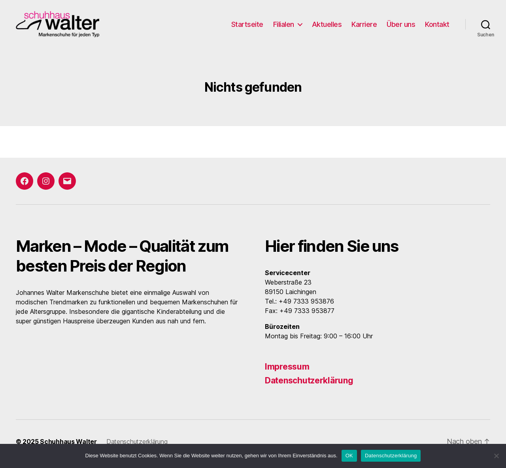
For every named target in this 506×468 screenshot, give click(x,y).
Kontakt (437, 27)
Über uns (401, 27)
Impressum (287, 371)
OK (349, 456)
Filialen (283, 27)
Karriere (364, 27)
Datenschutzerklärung (309, 385)
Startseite (247, 27)
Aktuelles (327, 27)
